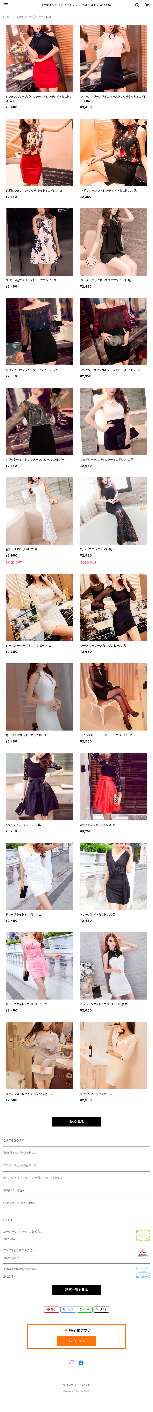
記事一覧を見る (76, 1290)
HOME (7, 17)
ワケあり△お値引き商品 (19, 1203)
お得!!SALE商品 (13, 1190)
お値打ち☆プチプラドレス (20, 1152)
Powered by (76, 1391)
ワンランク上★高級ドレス (20, 1165)
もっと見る (76, 1121)
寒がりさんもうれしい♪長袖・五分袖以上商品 (33, 1177)
